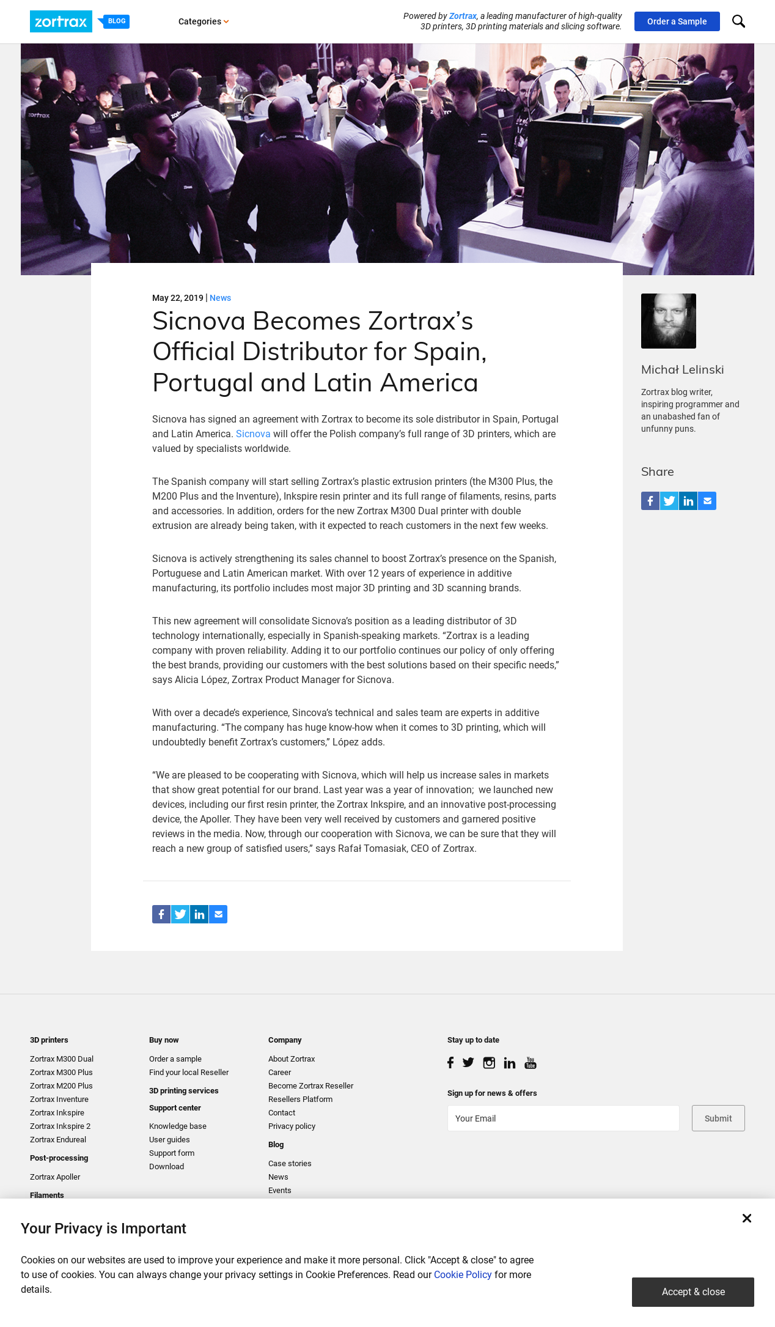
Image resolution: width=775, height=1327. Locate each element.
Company (285, 1039)
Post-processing (59, 1158)
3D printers (49, 1039)
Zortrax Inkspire (57, 1112)
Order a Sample (677, 21)
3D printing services (184, 1090)
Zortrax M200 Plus (61, 1085)
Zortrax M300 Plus (61, 1072)
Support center (175, 1107)
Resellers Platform (300, 1099)
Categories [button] (203, 21)
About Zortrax (291, 1058)
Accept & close (693, 1292)
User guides (169, 1139)
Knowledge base (178, 1126)
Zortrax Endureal (58, 1139)
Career (279, 1072)
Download (166, 1166)
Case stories (290, 1163)
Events (280, 1190)
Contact (281, 1112)
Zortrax (463, 16)
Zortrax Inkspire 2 (60, 1126)
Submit (718, 1118)
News (220, 298)
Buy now (164, 1039)
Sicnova (253, 434)
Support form (171, 1153)
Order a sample (175, 1058)
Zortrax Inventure (59, 1099)
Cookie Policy (463, 1275)
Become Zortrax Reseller (310, 1085)
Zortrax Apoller (55, 1176)
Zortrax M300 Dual (62, 1058)
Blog (276, 1144)
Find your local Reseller (189, 1072)
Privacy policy (291, 1126)
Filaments (47, 1195)
